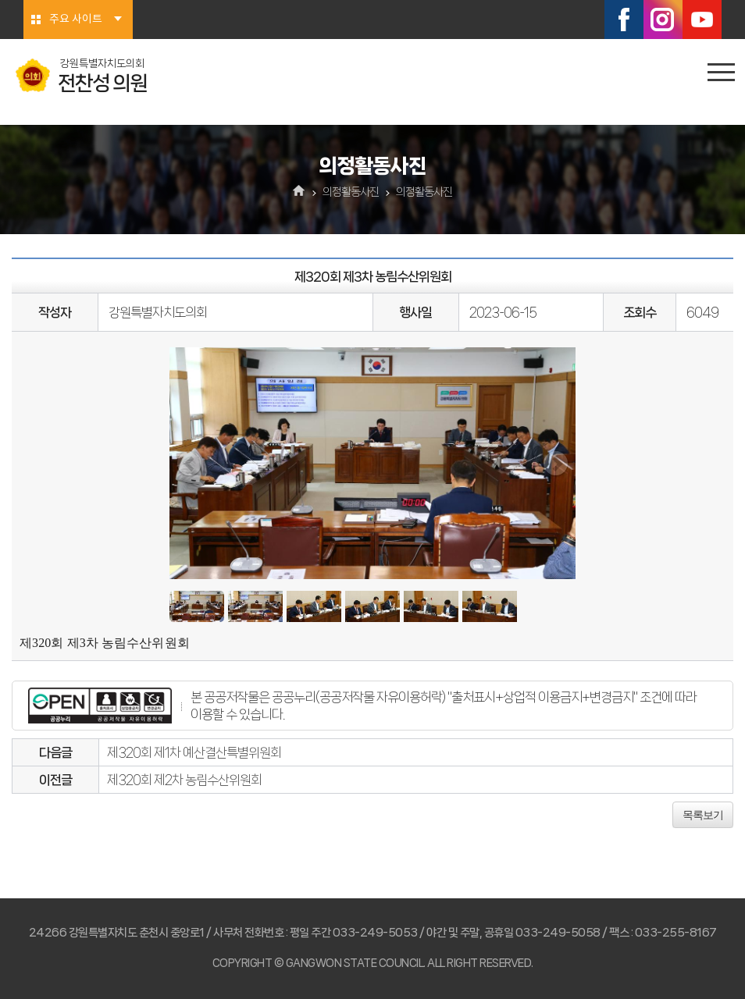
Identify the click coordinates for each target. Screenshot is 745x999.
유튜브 (702, 19)
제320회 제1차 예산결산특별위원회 (194, 752)
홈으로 (299, 192)
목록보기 (703, 815)
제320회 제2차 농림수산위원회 (184, 780)
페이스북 (623, 19)
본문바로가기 (0, 0)
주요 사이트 (75, 19)
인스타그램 (663, 19)
